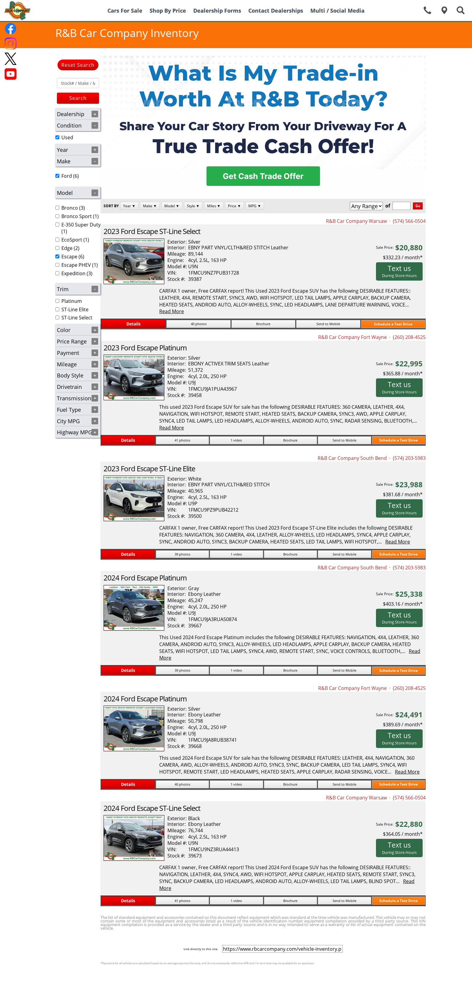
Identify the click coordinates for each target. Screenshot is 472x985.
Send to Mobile (328, 324)
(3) (70, 208)
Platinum (71, 301)
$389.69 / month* (403, 724)
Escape (69, 256)
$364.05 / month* (403, 834)
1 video (236, 440)
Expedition (73, 273)
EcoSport (71, 239)
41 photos (182, 440)
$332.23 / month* (403, 257)
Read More (171, 311)
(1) (77, 216)
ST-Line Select (76, 317)
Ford (66, 176)
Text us (399, 271)
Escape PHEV (76, 265)
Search (78, 98)
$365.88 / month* (403, 373)
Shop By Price (168, 10)
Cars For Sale (124, 10)
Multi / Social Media (337, 10)
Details (133, 324)
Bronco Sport (76, 216)
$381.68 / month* (403, 494)
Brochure (263, 324)
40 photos (198, 324)
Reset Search (78, 65)
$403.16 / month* (403, 604)
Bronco (69, 208)
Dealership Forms (217, 10)
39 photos (182, 554)
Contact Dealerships (275, 10)
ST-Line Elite (74, 309)
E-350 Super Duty (81, 224)
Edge (67, 248)
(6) (67, 176)
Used (67, 137)
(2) (67, 248)
